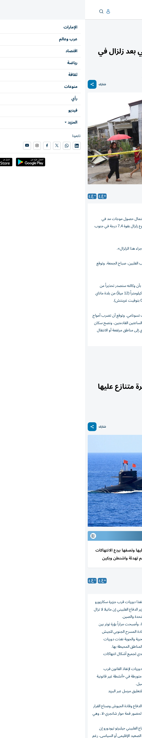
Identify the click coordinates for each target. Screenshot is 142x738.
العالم (120, 39)
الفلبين (116, 358)
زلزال (133, 358)
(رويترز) (111, 580)
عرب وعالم (132, 39)
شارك (17, 84)
